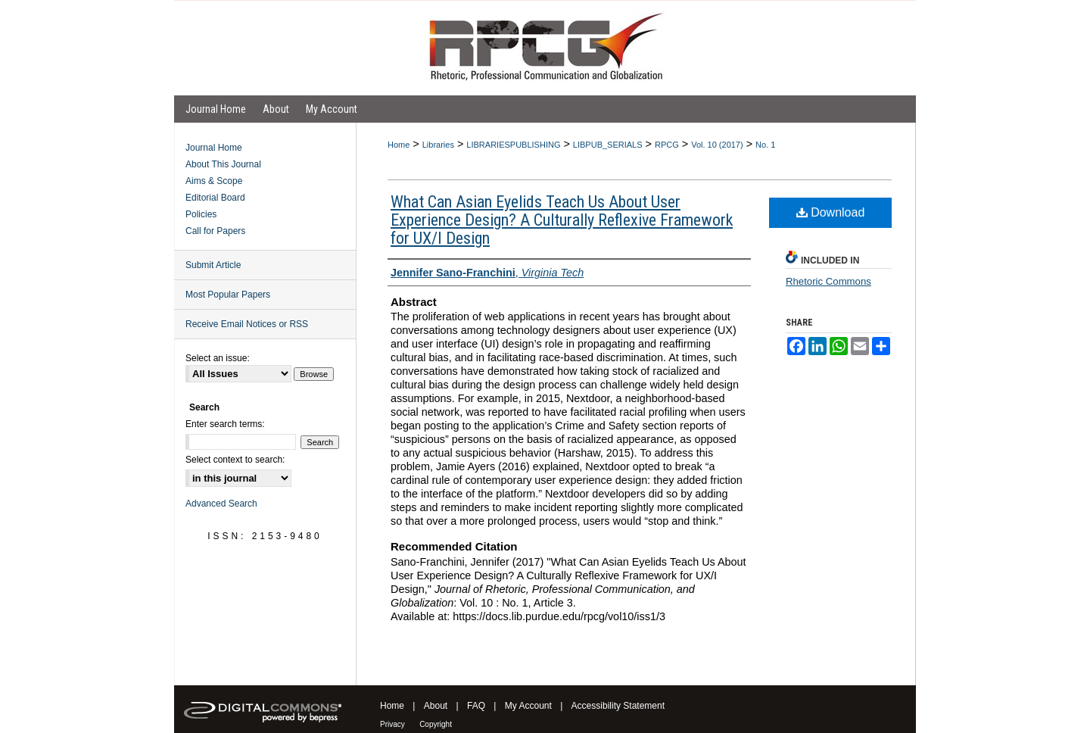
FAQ (476, 705)
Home (399, 144)
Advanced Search (221, 503)
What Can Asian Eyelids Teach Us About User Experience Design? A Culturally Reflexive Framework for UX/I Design (562, 220)
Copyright (435, 724)
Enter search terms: (225, 424)
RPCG (667, 144)
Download (830, 212)
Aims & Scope (213, 181)
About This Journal (223, 164)
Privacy (392, 724)
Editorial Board (215, 197)
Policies (200, 214)
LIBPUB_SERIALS (608, 144)
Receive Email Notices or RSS (246, 324)
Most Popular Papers (227, 294)
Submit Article (213, 265)
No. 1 (765, 144)
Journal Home (213, 147)
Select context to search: (235, 459)
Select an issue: (217, 358)
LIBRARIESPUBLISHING (513, 144)
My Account (528, 705)
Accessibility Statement (618, 705)
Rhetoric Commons (828, 281)
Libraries (438, 144)
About (435, 705)
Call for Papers (215, 231)
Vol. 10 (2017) (717, 144)
